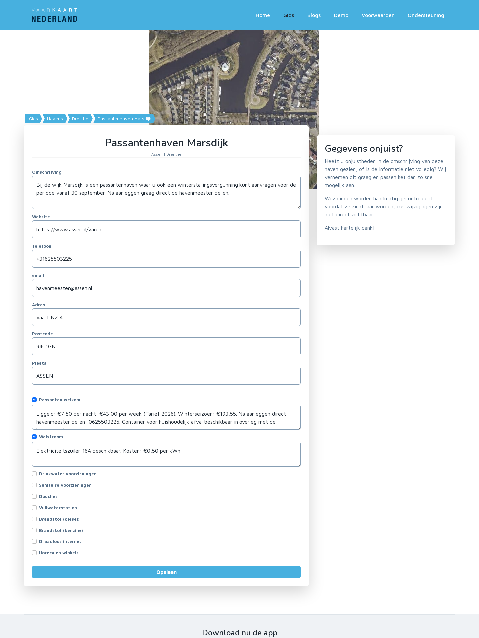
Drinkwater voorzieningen (68, 473)
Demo (341, 15)
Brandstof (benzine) (61, 530)
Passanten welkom (59, 399)
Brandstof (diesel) (59, 519)
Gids (288, 15)
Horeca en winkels (59, 552)
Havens (54, 118)
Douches (48, 496)
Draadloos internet (60, 541)
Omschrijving (47, 172)
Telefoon (41, 246)
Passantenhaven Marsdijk (123, 118)
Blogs (314, 15)
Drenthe (79, 118)
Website (41, 216)
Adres (38, 304)
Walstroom (51, 436)
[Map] (239, 109)
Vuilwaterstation (58, 507)
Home (263, 15)
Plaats (39, 363)
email (38, 275)
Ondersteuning (426, 15)
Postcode (42, 333)
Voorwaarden (378, 15)
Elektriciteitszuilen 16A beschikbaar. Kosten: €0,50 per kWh (166, 454)
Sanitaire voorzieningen (65, 485)
